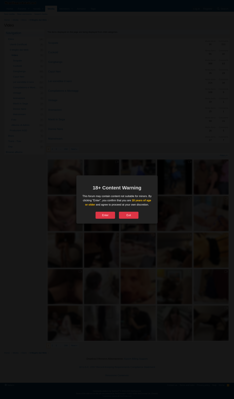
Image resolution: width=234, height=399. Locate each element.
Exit (128, 215)
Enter (105, 215)
